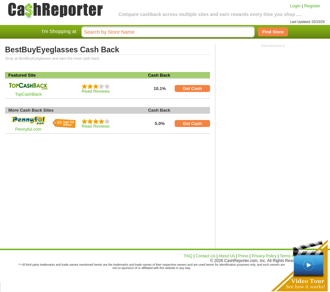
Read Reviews (96, 91)
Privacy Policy (264, 256)
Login (295, 5)
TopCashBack (28, 94)
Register (312, 5)
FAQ (188, 256)
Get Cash (192, 88)
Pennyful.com (28, 129)
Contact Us (205, 256)
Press (243, 256)
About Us (226, 256)
